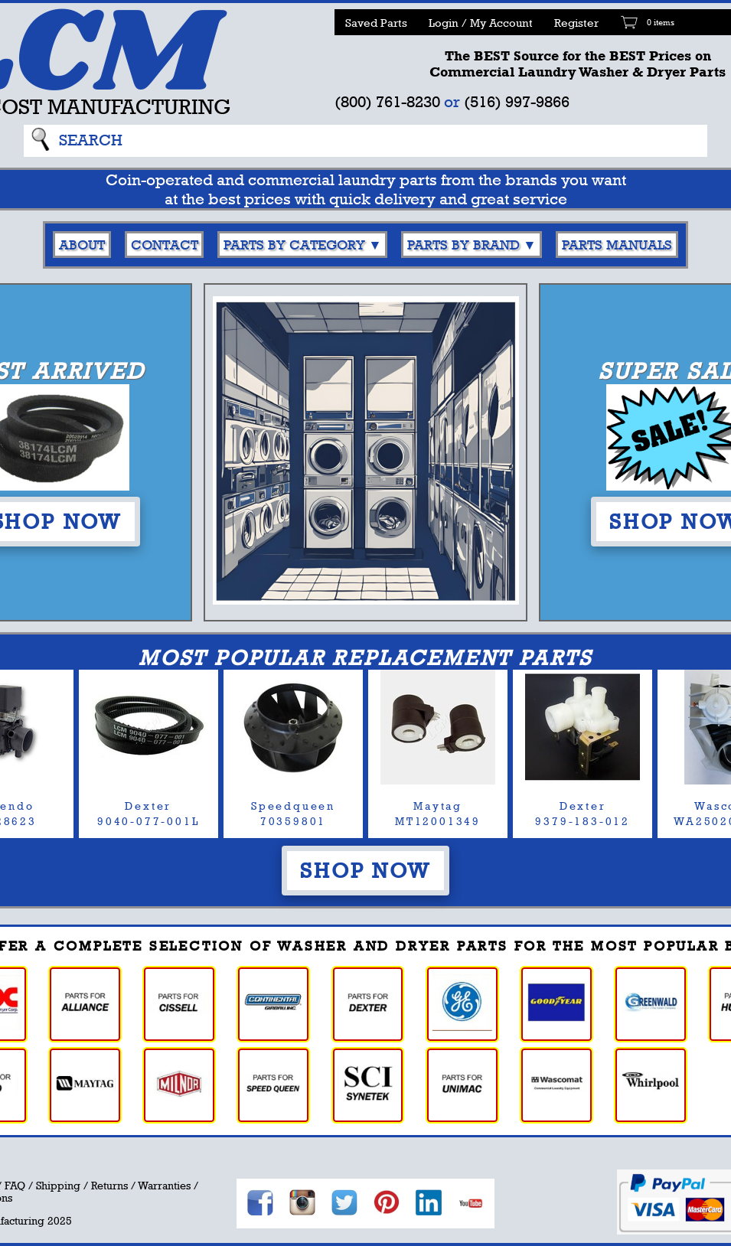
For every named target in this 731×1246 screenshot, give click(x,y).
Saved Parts (376, 22)
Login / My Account (481, 22)
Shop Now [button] (365, 870)
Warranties (164, 1185)
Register (576, 22)
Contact (164, 244)
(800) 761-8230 (387, 101)
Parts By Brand (463, 244)
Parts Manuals (617, 244)
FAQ (15, 1185)
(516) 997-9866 (516, 101)
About (82, 244)
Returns (109, 1185)
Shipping (58, 1185)
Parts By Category (294, 244)
